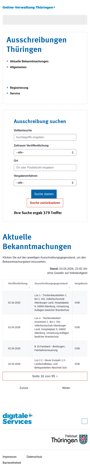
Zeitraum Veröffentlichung (31, 145)
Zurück (23, 387)
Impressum (9, 456)
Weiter (66, 387)
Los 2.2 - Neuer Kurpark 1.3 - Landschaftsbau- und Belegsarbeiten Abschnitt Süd (50, 364)
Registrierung (19, 87)
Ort (16, 160)
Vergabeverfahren (26, 175)
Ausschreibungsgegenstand (50, 283)
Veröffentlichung (17, 283)
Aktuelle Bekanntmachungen (29, 61)
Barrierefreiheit (12, 462)
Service (15, 93)
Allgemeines (18, 67)
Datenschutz (34, 456)
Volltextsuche (23, 130)
